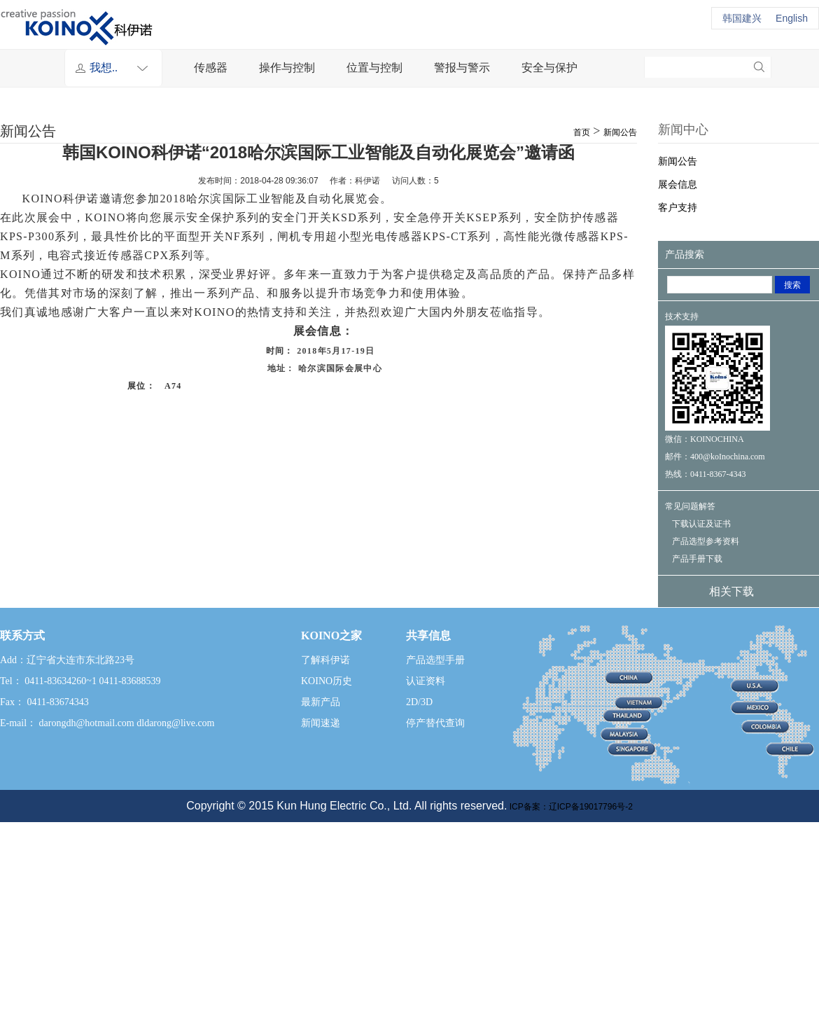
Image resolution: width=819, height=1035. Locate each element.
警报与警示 (462, 68)
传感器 (210, 68)
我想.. (122, 68)
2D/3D (419, 702)
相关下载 (731, 591)
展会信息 (677, 184)
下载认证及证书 (701, 524)
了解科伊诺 (325, 660)
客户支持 (677, 207)
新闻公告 (620, 132)
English (792, 18)
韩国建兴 (742, 18)
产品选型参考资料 (705, 541)
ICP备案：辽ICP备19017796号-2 (569, 807)
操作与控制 (287, 68)
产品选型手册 (435, 660)
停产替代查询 (435, 723)
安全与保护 (550, 68)
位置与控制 (374, 68)
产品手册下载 (697, 559)
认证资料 (425, 681)
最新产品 (320, 702)
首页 (581, 132)
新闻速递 (320, 723)
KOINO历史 (326, 681)
